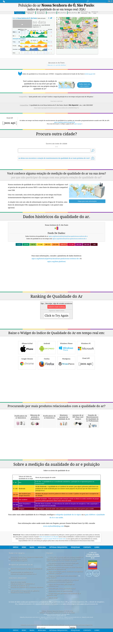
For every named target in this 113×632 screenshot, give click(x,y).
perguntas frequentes (18, 578)
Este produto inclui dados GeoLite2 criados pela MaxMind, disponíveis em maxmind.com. (62, 564)
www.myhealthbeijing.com (53, 526)
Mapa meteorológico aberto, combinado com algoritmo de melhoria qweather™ (65, 572)
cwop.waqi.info (51, 577)
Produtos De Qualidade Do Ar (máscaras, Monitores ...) (26, 588)
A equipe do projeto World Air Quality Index (54, 539)
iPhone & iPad (27, 347)
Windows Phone (66, 347)
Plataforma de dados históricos (20, 592)
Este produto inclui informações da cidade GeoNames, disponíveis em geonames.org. (65, 568)
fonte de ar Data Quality (18, 582)
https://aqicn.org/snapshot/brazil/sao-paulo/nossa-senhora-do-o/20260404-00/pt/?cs (56, 108)
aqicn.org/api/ (77, 124)
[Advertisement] (56, 278)
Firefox (47, 363)
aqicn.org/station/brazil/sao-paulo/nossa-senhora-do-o (70, 238)
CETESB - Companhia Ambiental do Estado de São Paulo (57, 613)
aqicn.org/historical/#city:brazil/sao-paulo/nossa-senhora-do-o (68, 236)
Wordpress (66, 363)
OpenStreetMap (88, 48)
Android (47, 347)
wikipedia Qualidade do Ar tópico (69, 515)
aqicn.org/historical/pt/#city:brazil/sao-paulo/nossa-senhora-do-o (56, 258)
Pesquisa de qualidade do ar (21, 564)
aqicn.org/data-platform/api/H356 (64, 122)
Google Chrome (27, 363)
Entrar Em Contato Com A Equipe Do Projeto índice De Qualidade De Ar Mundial (26, 558)
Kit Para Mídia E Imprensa (19, 560)
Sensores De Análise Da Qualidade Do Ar (23, 574)
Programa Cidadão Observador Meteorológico (62, 576)
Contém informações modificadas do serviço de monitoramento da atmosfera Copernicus (62, 581)
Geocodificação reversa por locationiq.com (61, 588)
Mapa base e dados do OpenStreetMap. (60, 591)
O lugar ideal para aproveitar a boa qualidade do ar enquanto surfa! (64, 594)
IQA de (25, 18)
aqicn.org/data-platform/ (56, 261)
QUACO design (53, 597)
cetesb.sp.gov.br (90, 74)
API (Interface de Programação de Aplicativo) (25, 591)
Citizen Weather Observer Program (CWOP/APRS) (57, 611)
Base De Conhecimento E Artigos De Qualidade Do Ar (25, 569)
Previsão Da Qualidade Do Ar (20, 585)
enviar (72, 628)
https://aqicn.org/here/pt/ (56, 101)
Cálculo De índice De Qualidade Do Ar (23, 584)
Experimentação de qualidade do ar (22, 572)
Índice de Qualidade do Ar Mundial (49, 537)
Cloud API (86, 362)
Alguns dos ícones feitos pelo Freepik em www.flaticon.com (60, 585)
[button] (65, 29)
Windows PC (86, 347)
